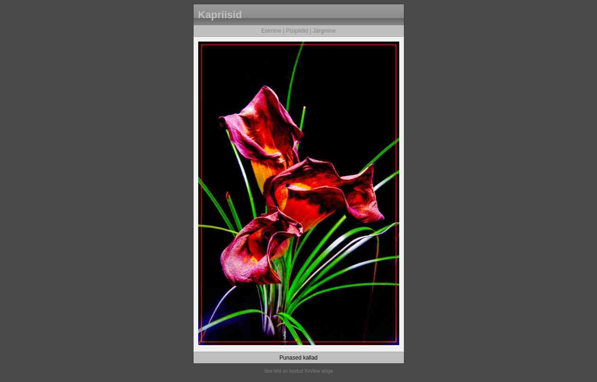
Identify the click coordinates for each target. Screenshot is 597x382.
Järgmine (323, 31)
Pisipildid (297, 31)
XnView (312, 371)
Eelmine (271, 31)
